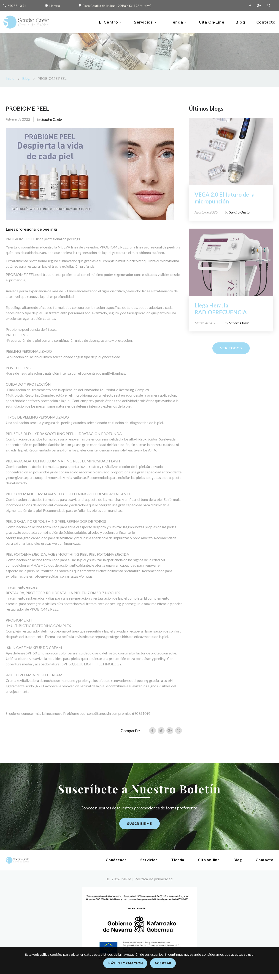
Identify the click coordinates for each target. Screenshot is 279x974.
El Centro (108, 22)
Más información (125, 963)
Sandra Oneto (51, 119)
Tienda (176, 22)
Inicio (10, 78)
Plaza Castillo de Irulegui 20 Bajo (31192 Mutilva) (116, 6)
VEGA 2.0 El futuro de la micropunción (225, 198)
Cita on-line (209, 859)
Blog (240, 22)
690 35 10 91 (17, 6)
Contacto (266, 22)
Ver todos (231, 348)
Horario (54, 6)
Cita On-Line (212, 22)
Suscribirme (139, 824)
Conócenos (116, 859)
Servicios (143, 22)
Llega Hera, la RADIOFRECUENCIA (221, 308)
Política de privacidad (154, 879)
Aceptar (162, 963)
